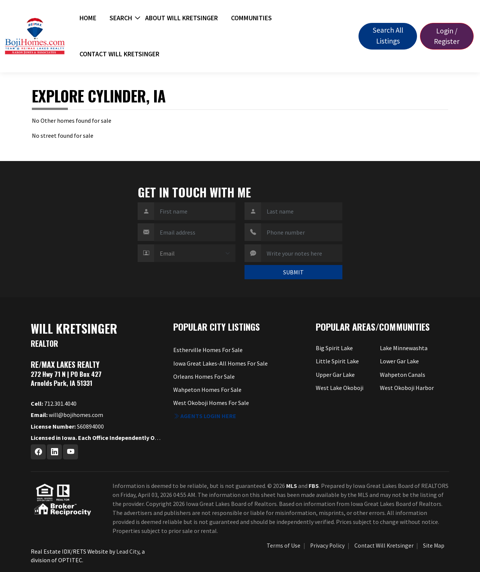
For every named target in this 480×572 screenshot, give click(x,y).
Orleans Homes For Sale (204, 376)
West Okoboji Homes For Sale (211, 402)
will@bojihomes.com (67, 414)
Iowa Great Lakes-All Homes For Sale (220, 363)
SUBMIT (293, 272)
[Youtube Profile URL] (70, 451)
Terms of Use (283, 545)
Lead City (127, 551)
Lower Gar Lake (399, 361)
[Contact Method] (195, 253)
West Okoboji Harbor (407, 387)
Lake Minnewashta (404, 348)
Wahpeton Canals (402, 374)
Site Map (433, 545)
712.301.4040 (53, 403)
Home (88, 18)
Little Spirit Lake (337, 361)
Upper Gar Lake (335, 374)
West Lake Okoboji (339, 387)
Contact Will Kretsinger (119, 54)
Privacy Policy (327, 545)
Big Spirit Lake (334, 348)
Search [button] (121, 18)
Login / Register (446, 36)
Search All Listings (388, 35)
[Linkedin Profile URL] (54, 451)
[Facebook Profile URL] (38, 451)
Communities (251, 18)
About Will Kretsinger (181, 18)
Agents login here (204, 416)
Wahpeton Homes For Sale (207, 389)
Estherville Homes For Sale (208, 350)
